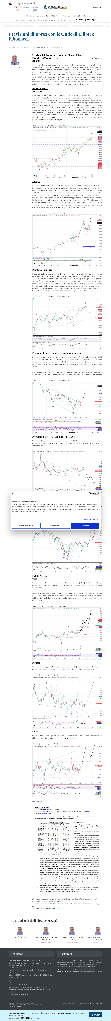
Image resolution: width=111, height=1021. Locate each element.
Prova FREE (50, 16)
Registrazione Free (83, 1003)
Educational (46, 20)
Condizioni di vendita (15, 1006)
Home (23, 16)
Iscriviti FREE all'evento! (95, 1014)
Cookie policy (28, 1004)
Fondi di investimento (64, 20)
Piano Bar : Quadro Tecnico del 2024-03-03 (46, 938)
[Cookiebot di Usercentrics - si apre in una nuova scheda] (90, 493)
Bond (23, 20)
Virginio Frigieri (56, 48)
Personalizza (55, 525)
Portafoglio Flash (20, 937)
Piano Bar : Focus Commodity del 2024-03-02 (72, 938)
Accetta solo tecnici (26, 525)
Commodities (38, 20)
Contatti (87, 16)
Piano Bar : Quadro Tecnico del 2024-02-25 (98, 938)
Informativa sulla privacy (16, 1004)
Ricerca (58, 16)
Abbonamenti (40, 16)
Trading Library (78, 16)
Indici (72, 20)
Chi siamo (30, 16)
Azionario (18, 20)
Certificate (29, 20)
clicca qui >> (54, 909)
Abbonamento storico (20, 48)
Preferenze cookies (38, 1004)
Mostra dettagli (89, 519)
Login (97, 7)
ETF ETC (53, 20)
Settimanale (67, 16)
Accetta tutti (84, 525)
